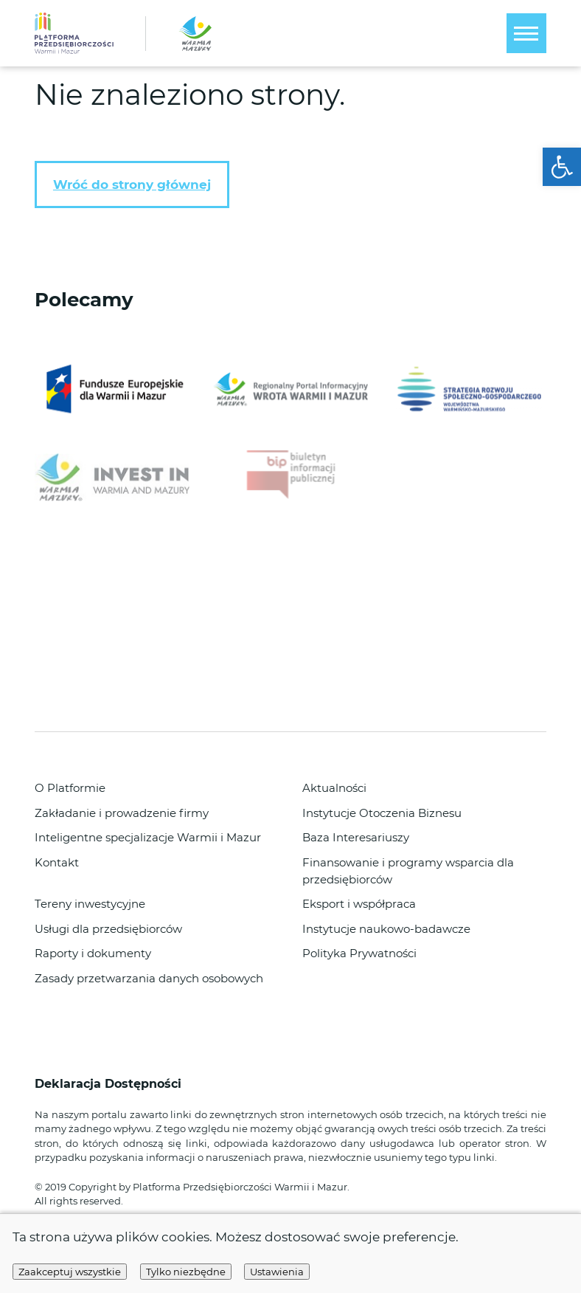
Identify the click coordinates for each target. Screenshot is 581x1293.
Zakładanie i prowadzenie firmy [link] (122, 813)
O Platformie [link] (70, 788)
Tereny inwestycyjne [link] (90, 904)
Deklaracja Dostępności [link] (110, 1084)
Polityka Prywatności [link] (359, 953)
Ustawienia (277, 1272)
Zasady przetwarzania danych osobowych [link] (149, 978)
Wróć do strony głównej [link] (132, 184)
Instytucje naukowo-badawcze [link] (386, 929)
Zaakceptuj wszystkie (69, 1272)
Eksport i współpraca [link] (359, 904)
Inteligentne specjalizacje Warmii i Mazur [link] (148, 837)
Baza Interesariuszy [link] (355, 837)
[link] (562, 167)
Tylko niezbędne (186, 1272)
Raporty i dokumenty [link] (93, 953)
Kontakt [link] (57, 862)
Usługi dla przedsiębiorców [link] (108, 929)
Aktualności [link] (334, 788)
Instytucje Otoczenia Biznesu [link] (382, 813)
